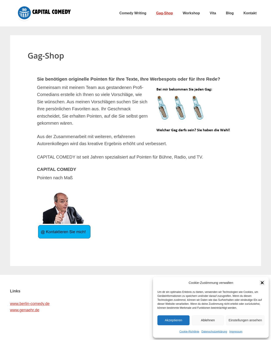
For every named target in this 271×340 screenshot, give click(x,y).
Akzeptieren (173, 320)
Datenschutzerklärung (214, 331)
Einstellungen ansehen (245, 320)
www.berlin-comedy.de (30, 303)
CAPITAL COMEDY (43, 13)
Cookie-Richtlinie (189, 331)
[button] (262, 283)
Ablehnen (208, 320)
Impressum (235, 331)
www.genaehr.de (24, 310)
